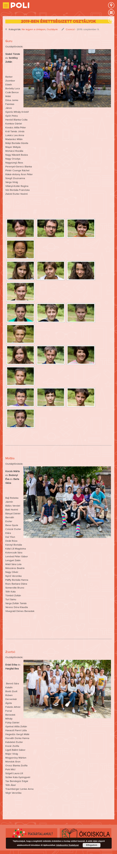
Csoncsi (70, 29)
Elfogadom (91, 845)
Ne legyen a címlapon (34, 29)
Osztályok (52, 29)
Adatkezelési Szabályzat (67, 845)
